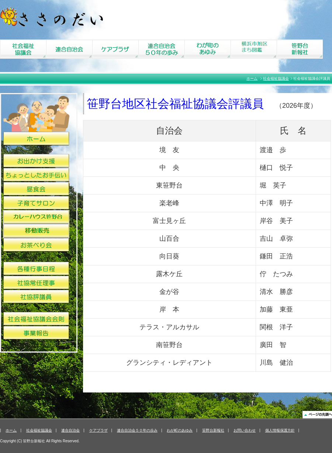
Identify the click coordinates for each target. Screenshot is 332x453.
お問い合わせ (245, 430)
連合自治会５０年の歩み (137, 430)
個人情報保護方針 (280, 430)
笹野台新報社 (213, 430)
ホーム (251, 78)
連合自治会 (70, 430)
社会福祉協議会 (276, 78)
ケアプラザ (98, 430)
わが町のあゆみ (180, 430)
